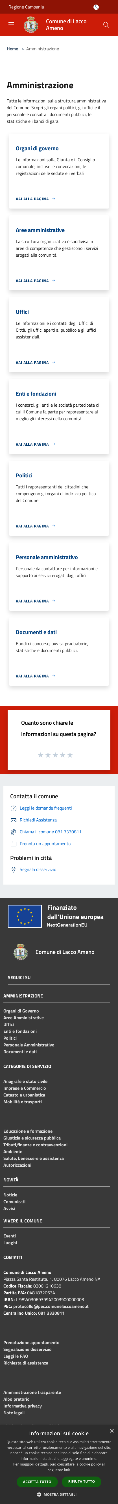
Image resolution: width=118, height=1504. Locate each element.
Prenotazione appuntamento (31, 1342)
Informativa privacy (22, 1405)
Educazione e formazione (28, 1131)
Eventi (9, 1235)
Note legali (14, 1412)
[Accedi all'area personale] (96, 7)
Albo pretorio (16, 1399)
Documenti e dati (20, 1051)
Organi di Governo (21, 1010)
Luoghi (10, 1242)
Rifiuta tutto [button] (81, 1481)
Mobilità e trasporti (22, 1101)
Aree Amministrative (23, 1017)
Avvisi (9, 1208)
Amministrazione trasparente (32, 1392)
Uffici (8, 1024)
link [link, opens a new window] (67, 1469)
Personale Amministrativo (28, 1044)
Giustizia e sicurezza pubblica (32, 1137)
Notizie (10, 1194)
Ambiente (12, 1151)
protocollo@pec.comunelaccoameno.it (51, 1306)
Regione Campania (26, 6)
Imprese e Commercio (24, 1088)
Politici (10, 1038)
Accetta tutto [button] (37, 1481)
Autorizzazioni (17, 1165)
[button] (59, 1494)
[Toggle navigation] (11, 24)
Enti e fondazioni (20, 1031)
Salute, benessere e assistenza (33, 1158)
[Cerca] (106, 25)
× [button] (112, 1431)
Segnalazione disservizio (27, 1349)
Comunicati (14, 1201)
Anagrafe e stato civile (25, 1081)
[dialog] (59, 1464)
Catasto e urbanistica (24, 1094)
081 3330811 (51, 1313)
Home (12, 48)
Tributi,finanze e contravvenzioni (35, 1144)
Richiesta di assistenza (25, 1362)
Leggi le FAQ (15, 1356)
